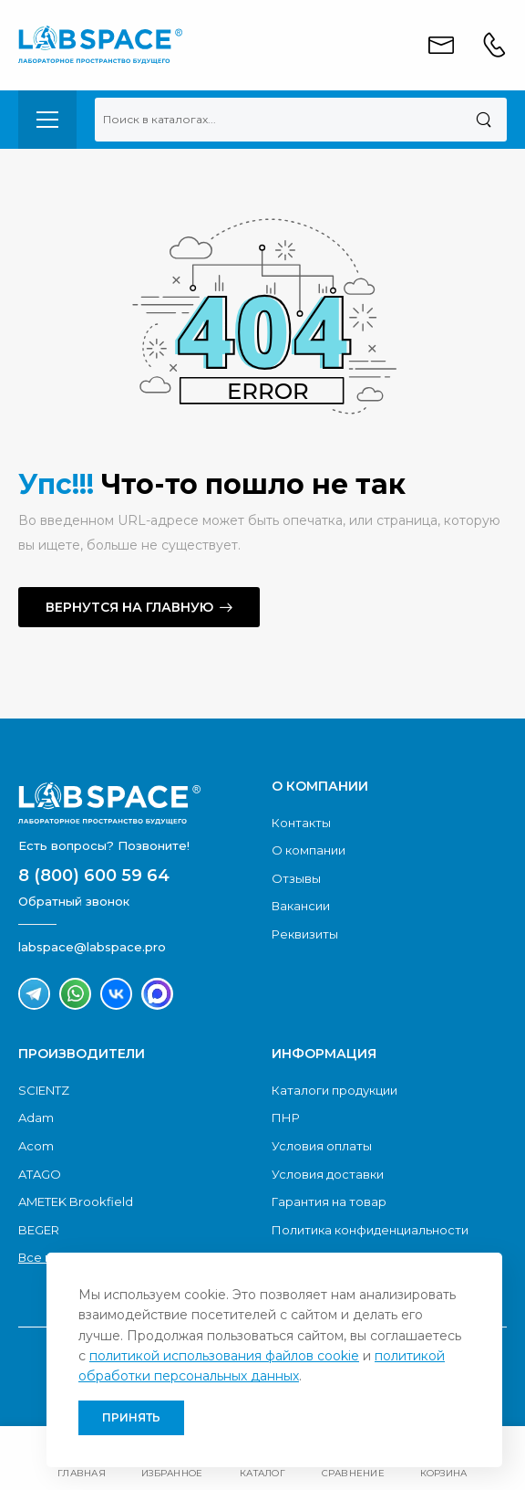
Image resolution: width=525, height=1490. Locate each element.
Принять (131, 1417)
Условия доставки (328, 1174)
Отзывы (296, 878)
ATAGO (39, 1174)
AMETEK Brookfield (75, 1201)
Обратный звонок (73, 901)
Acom (36, 1145)
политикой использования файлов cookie (224, 1356)
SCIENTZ (43, 1090)
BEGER (38, 1229)
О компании (308, 850)
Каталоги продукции (334, 1090)
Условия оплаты (322, 1145)
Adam (36, 1117)
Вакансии (301, 905)
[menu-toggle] (47, 119)
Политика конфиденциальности (370, 1229)
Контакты (301, 822)
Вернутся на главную (129, 607)
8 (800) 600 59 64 (94, 875)
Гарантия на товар (329, 1201)
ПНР (286, 1117)
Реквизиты (305, 934)
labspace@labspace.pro (92, 946)
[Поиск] (483, 120)
